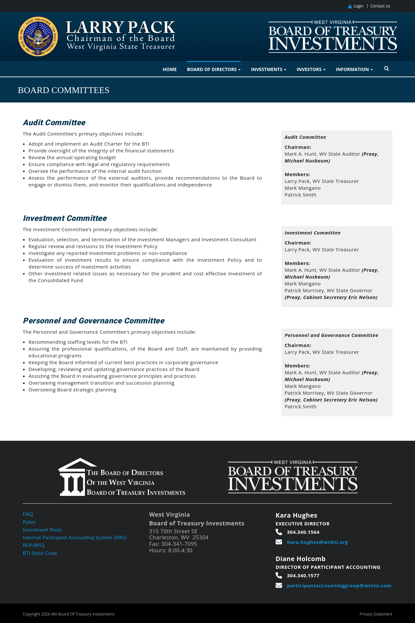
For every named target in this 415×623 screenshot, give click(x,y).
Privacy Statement (376, 614)
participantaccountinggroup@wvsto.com (339, 585)
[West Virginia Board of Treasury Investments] (332, 23)
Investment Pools (42, 529)
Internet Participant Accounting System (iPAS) (75, 537)
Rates (29, 522)
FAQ (28, 514)
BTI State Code (40, 553)
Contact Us (380, 6)
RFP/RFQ (34, 545)
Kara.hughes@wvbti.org (317, 542)
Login (358, 6)
